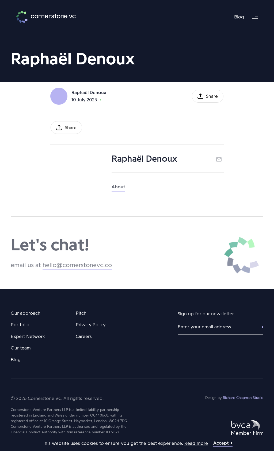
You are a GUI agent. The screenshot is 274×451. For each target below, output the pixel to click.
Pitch (81, 313)
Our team (21, 348)
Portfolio (20, 325)
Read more (196, 443)
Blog (239, 17)
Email (219, 161)
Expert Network (28, 336)
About (118, 190)
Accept (221, 443)
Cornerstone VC (46, 17)
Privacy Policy (91, 325)
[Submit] (258, 327)
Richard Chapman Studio (243, 397)
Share (212, 97)
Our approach (25, 313)
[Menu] (255, 17)
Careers (84, 336)
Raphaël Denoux (88, 93)
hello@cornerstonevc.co (77, 269)
